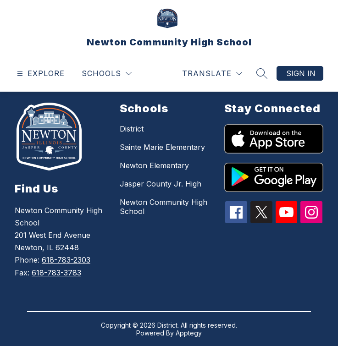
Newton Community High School (163, 207)
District (132, 128)
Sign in (301, 73)
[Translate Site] (212, 73)
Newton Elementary (154, 165)
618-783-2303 (66, 259)
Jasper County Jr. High (160, 183)
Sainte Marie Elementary (162, 147)
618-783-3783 (56, 272)
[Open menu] (40, 73)
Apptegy (189, 333)
